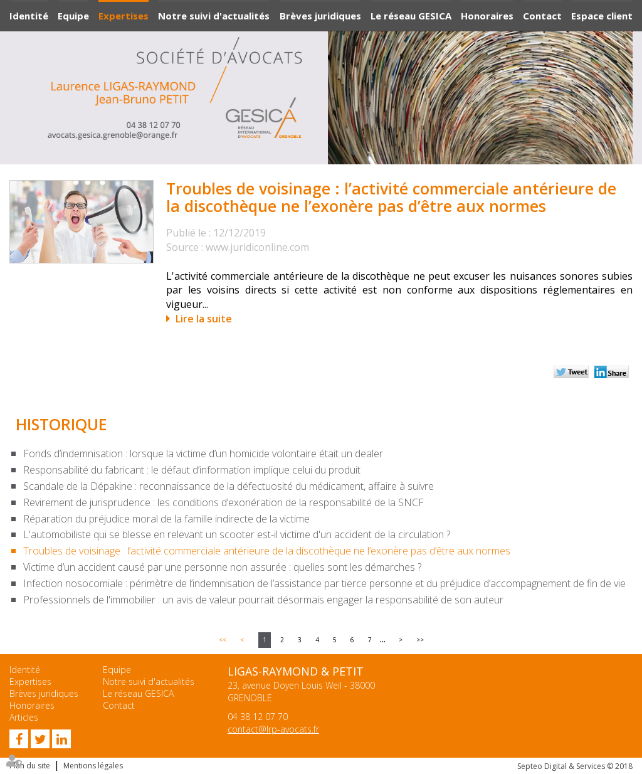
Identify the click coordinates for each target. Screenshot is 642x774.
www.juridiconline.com (257, 247)
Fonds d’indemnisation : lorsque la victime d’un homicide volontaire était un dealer (203, 453)
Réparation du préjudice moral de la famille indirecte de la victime (166, 519)
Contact (542, 15)
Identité (28, 15)
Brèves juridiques (320, 15)
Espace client (602, 15)
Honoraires (487, 15)
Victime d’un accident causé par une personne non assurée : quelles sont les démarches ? (222, 567)
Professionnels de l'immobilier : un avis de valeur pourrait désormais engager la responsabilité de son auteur (263, 600)
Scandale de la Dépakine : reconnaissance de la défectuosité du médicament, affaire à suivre (228, 486)
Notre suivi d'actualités (214, 15)
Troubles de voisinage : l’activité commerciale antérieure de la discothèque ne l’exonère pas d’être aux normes (266, 551)
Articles (23, 717)
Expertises (123, 15)
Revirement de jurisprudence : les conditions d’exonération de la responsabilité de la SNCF (223, 502)
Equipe (73, 15)
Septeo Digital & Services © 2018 (575, 766)
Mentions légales (93, 765)
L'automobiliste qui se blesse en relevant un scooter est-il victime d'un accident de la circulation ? (236, 534)
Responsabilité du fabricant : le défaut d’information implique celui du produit (191, 470)
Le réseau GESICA (411, 15)
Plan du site (29, 765)
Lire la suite (204, 319)
